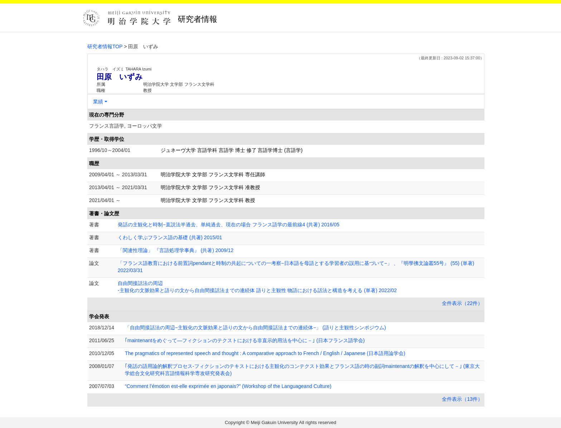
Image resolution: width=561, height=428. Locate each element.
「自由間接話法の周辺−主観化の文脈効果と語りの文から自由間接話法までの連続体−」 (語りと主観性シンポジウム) (255, 327)
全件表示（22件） (462, 303)
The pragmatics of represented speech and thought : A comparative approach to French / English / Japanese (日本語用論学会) (265, 353)
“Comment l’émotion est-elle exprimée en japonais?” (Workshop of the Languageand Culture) (228, 386)
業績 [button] (98, 101)
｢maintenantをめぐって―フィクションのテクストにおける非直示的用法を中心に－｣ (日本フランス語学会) (245, 340)
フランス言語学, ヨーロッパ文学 (125, 126)
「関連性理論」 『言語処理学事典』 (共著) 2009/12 (176, 250)
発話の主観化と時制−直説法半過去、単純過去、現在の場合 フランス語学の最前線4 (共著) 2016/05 (229, 224)
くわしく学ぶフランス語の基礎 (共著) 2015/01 (170, 237)
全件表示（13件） (462, 399)
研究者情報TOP (105, 46)
